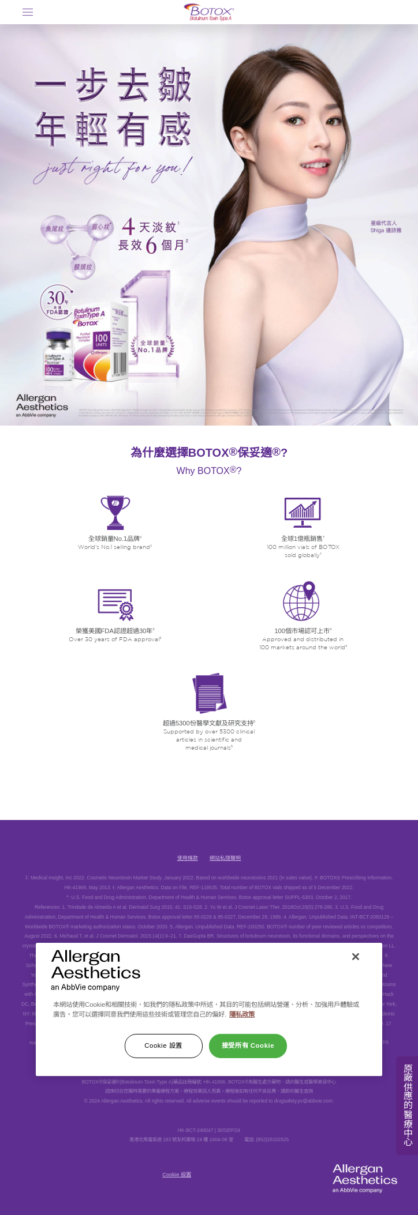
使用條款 (187, 858)
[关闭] (355, 956)
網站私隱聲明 (225, 858)
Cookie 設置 (177, 1174)
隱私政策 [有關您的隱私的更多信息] (242, 1014)
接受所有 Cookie (248, 1045)
